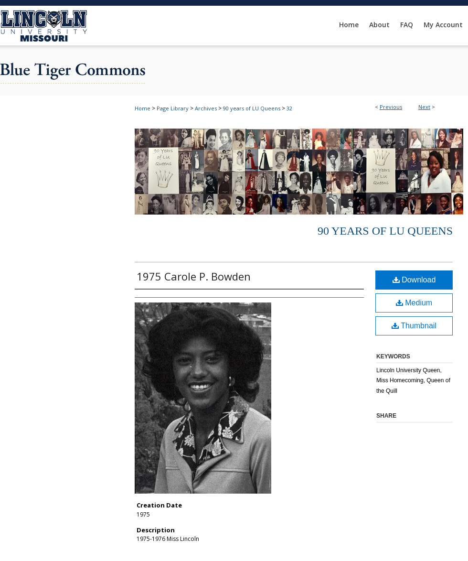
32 (289, 108)
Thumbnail (414, 326)
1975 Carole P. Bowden (194, 276)
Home (142, 108)
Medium (414, 303)
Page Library (173, 108)
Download (414, 280)
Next (424, 106)
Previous (391, 106)
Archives (206, 108)
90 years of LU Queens (251, 108)
